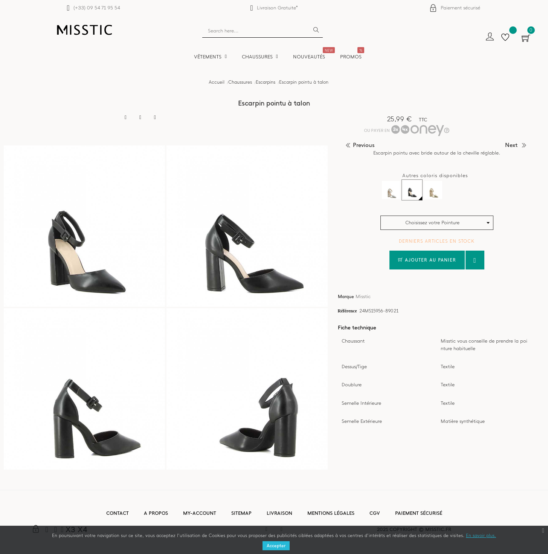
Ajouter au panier (427, 260)
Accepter (276, 545)
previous (363, 145)
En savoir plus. (481, 535)
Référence (347, 310)
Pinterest (155, 117)
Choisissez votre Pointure (432, 222)
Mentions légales (330, 513)
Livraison (279, 513)
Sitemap (241, 513)
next (511, 145)
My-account (199, 513)
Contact (117, 513)
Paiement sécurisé (460, 8)
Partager (125, 117)
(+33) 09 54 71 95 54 (96, 8)
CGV (374, 513)
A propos (156, 513)
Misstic (363, 296)
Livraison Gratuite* (277, 8)
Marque (346, 296)
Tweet (140, 117)
